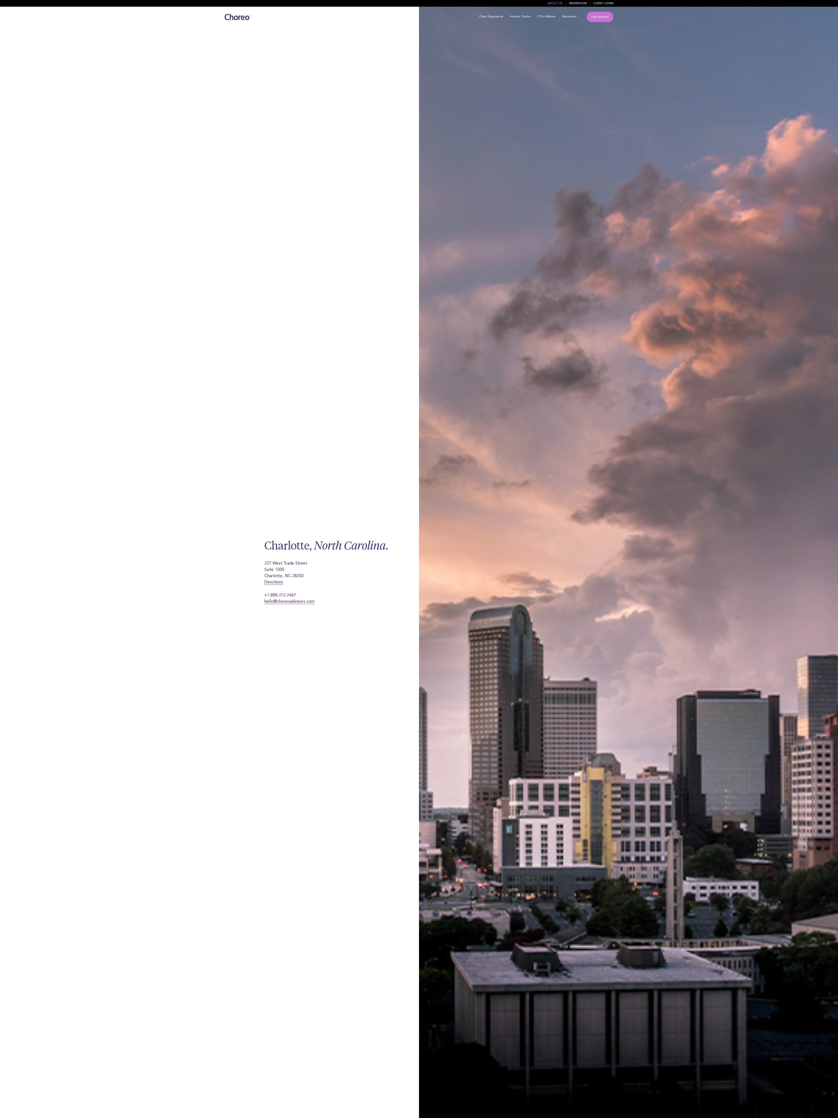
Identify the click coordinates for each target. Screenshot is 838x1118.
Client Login (603, 3)
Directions (273, 582)
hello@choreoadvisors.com (289, 602)
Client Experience (491, 16)
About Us (554, 3)
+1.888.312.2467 (280, 595)
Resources (569, 16)
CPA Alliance (546, 16)
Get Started (599, 17)
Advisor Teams (520, 16)
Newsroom (578, 3)
